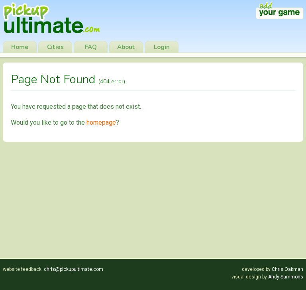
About (126, 47)
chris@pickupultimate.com (73, 269)
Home (19, 47)
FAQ (91, 47)
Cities (55, 47)
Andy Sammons (285, 277)
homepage (101, 122)
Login (162, 47)
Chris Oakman (287, 269)
